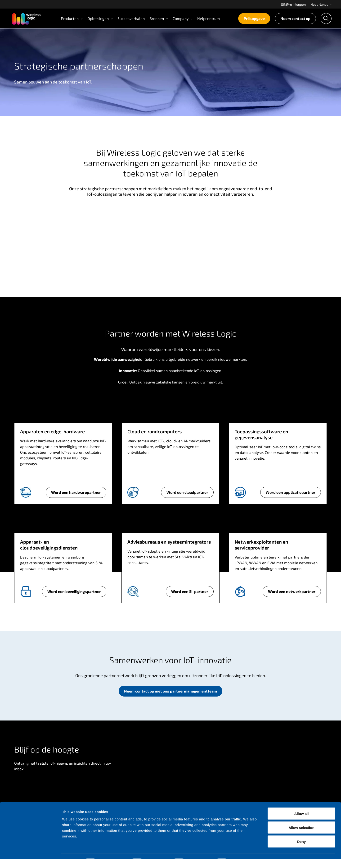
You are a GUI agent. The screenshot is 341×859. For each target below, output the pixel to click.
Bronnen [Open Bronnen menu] (158, 18)
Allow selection (301, 815)
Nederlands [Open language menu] (321, 4)
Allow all (301, 801)
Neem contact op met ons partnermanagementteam (170, 691)
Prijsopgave (254, 18)
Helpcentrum (208, 18)
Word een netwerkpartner (291, 593)
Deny (301, 829)
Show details (249, 850)
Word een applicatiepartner (290, 494)
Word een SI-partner (189, 593)
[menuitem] (293, 4)
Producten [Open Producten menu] (72, 18)
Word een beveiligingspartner (74, 593)
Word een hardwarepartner (76, 494)
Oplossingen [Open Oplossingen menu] (100, 18)
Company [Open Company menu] (183, 18)
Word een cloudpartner (187, 494)
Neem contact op (295, 18)
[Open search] (326, 18)
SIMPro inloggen (293, 4)
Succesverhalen (131, 18)
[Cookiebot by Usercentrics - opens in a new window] (30, 849)
